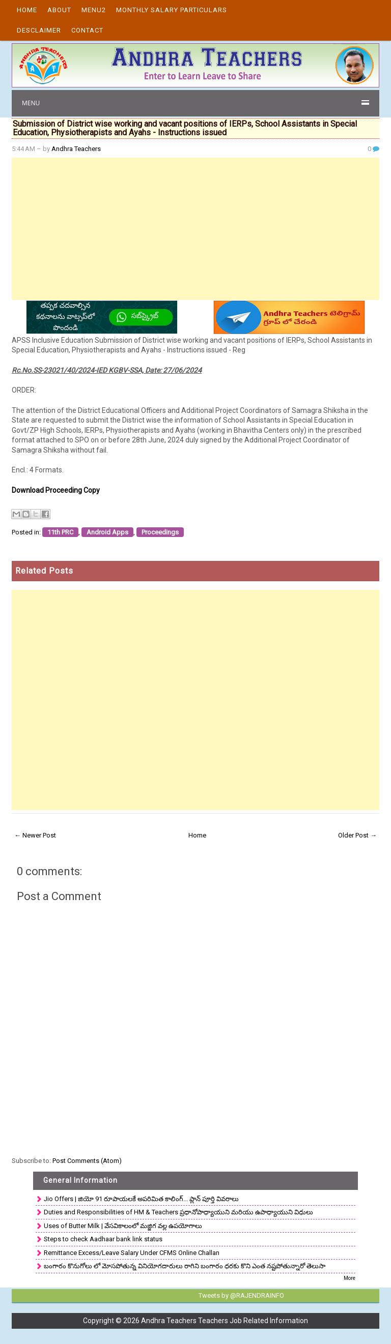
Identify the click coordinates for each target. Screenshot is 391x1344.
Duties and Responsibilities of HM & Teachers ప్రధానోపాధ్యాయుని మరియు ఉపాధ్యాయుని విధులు (178, 1212)
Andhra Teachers (76, 149)
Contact (87, 30)
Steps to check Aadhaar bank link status (103, 1239)
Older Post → (357, 835)
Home (27, 10)
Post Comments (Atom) (87, 1160)
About (59, 10)
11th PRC (60, 532)
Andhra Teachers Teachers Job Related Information (224, 1321)
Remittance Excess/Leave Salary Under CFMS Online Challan (131, 1253)
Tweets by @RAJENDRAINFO (241, 1295)
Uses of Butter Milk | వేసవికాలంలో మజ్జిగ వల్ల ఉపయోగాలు (123, 1226)
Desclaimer (39, 30)
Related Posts (44, 571)
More (349, 1278)
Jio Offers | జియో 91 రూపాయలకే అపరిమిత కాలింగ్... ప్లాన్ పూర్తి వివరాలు (141, 1199)
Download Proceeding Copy (56, 490)
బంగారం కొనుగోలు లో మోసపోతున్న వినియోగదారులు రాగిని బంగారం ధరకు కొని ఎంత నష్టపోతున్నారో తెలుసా (184, 1266)
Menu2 (93, 10)
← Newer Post (35, 835)
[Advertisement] (195, 229)
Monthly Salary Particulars (171, 10)
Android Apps (107, 532)
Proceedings (160, 532)
